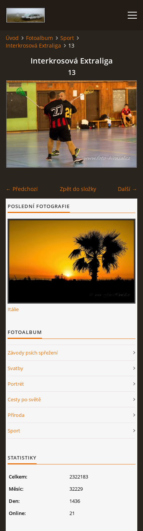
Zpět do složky (78, 188)
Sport (67, 37)
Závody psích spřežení (33, 352)
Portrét (16, 383)
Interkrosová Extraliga (33, 45)
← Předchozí (22, 188)
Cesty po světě (24, 399)
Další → (127, 188)
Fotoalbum (39, 37)
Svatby (15, 368)
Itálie (13, 309)
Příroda (16, 415)
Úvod (12, 37)
